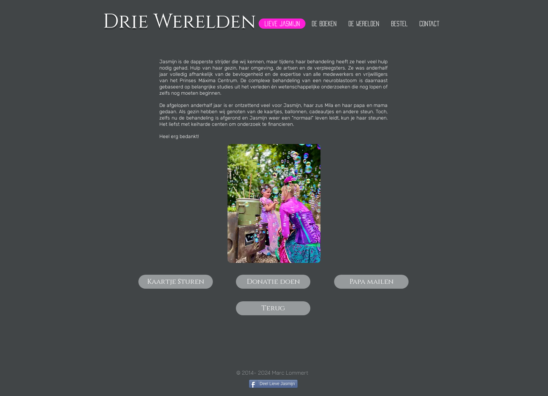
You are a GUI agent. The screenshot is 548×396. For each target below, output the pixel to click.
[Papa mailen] (371, 282)
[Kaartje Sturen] (175, 282)
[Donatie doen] (273, 282)
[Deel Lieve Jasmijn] (273, 384)
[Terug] (273, 308)
